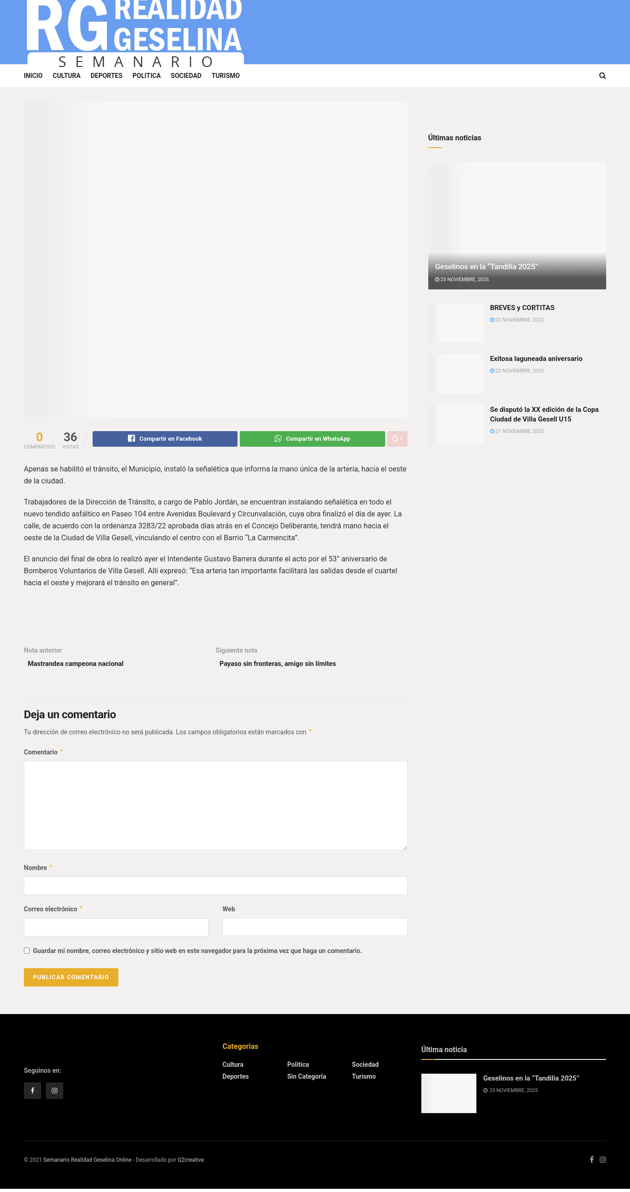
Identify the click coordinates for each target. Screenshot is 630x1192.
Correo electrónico (53, 912)
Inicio (33, 75)
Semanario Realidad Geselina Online (87, 1163)
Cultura (67, 75)
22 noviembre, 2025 (517, 320)
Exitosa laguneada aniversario (536, 359)
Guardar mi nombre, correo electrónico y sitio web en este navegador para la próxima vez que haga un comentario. (197, 954)
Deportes (106, 75)
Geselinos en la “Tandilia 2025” (486, 266)
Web (228, 912)
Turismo (225, 75)
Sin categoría (306, 1080)
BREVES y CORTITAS (522, 308)
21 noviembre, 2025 (517, 431)
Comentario (44, 755)
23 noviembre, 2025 (462, 280)
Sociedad (186, 75)
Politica (146, 75)
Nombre (38, 871)
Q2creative (190, 1163)
